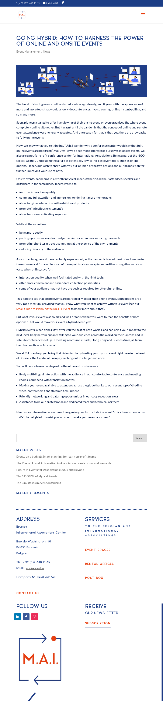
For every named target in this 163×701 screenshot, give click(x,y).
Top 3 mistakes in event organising (38, 483)
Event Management (29, 51)
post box (94, 578)
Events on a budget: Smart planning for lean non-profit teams (56, 456)
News (46, 51)
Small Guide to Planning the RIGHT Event (43, 309)
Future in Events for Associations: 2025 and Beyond (50, 469)
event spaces (98, 550)
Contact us (28, 593)
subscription (98, 623)
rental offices (99, 564)
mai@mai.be (35, 568)
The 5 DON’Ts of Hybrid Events (36, 476)
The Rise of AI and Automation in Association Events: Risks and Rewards (63, 463)
